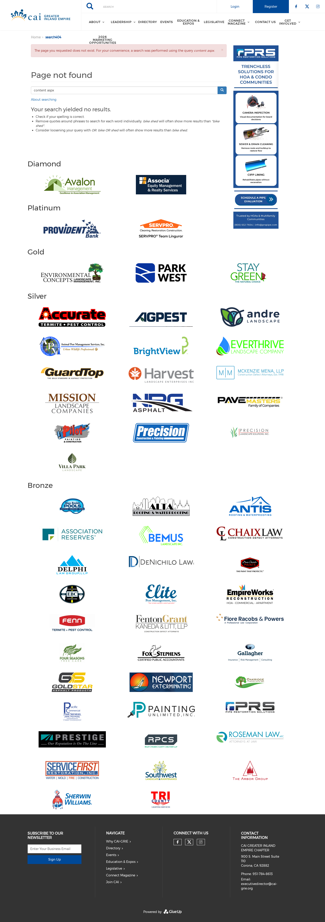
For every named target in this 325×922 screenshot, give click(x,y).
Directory (147, 22)
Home (36, 37)
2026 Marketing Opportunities (102, 39)
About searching (43, 100)
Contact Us (265, 22)
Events (166, 22)
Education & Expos (188, 22)
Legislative (214, 22)
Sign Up (54, 859)
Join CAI (112, 882)
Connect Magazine (120, 875)
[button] (222, 49)
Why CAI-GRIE (117, 841)
